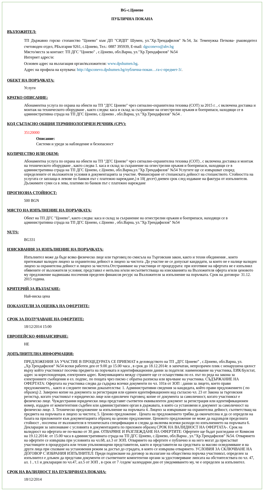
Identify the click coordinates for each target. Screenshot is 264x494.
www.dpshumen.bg (122, 63)
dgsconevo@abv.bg (158, 46)
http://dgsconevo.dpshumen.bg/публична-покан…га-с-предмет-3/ (129, 70)
